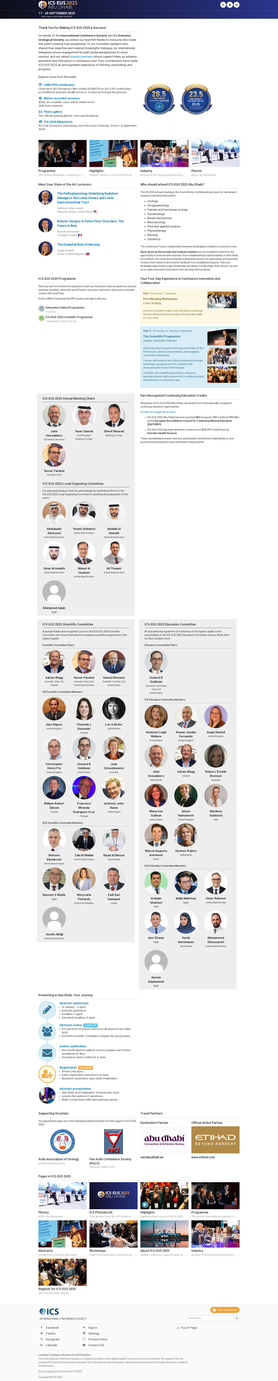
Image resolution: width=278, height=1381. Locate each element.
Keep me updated (225, 1310)
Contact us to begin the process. (158, 412)
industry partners (81, 56)
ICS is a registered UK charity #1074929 (60, 1371)
